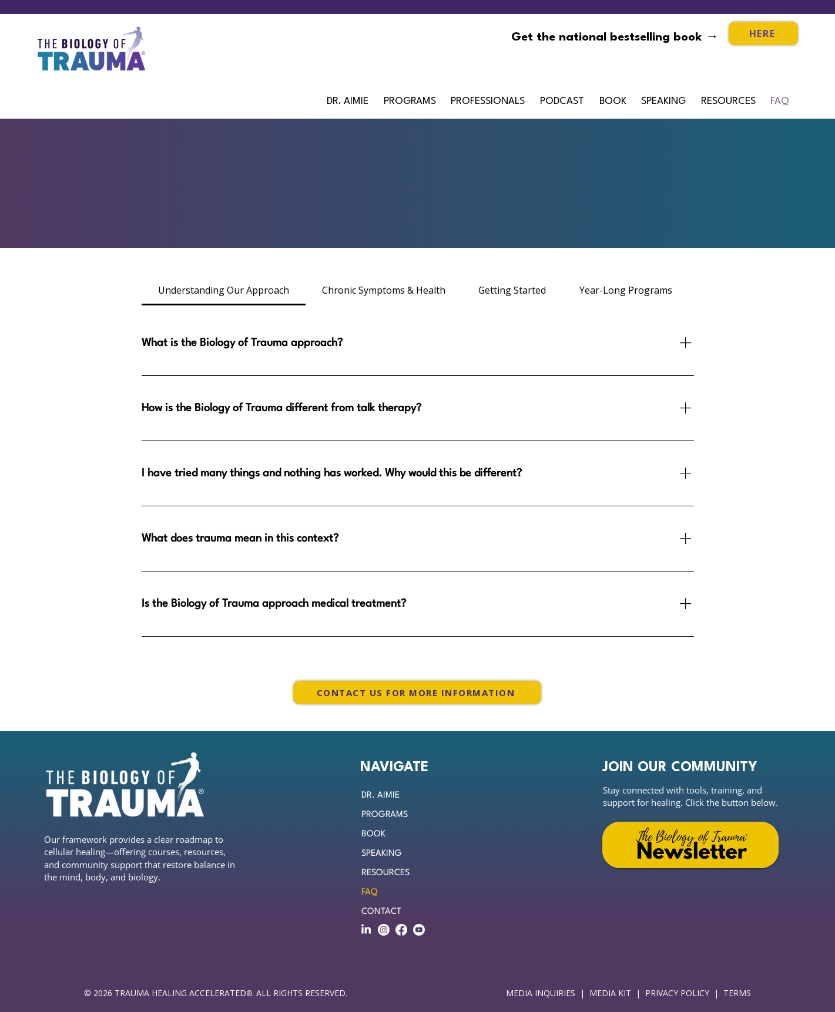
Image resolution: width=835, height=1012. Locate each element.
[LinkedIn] (366, 930)
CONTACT (381, 911)
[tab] (224, 290)
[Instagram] (384, 930)
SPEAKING (381, 853)
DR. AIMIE (380, 795)
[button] (489, 101)
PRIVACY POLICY (677, 992)
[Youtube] (419, 930)
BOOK (373, 834)
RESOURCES (385, 873)
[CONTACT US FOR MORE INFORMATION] (417, 692)
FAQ (369, 892)
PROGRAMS (384, 815)
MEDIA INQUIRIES (540, 992)
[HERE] (763, 33)
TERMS (738, 992)
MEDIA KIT (610, 992)
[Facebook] (401, 930)
